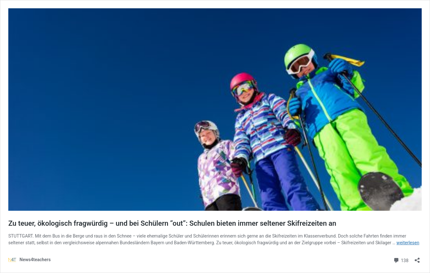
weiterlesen (407, 242)
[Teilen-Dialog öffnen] (417, 258)
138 (400, 260)
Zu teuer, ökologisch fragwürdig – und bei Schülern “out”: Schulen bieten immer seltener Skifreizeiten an (172, 223)
